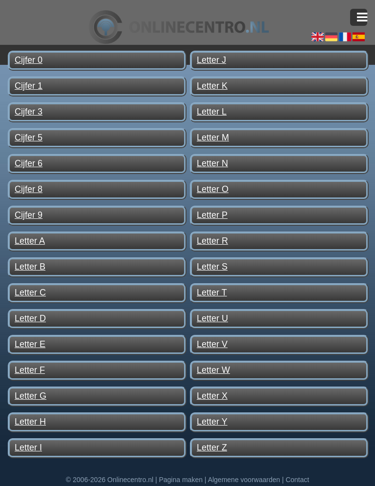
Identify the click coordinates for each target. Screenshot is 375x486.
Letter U (212, 318)
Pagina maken (181, 480)
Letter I (28, 447)
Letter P (212, 215)
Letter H (30, 422)
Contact (297, 480)
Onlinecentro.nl (130, 480)
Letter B (30, 267)
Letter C (30, 292)
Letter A (30, 241)
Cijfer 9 (28, 215)
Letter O (213, 189)
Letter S (212, 267)
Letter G (30, 396)
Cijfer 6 (28, 163)
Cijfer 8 (28, 189)
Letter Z (212, 447)
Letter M (213, 137)
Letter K (212, 86)
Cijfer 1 (28, 86)
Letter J (211, 60)
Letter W (213, 370)
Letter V (212, 344)
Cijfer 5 (28, 137)
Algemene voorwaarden (244, 480)
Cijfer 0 (28, 60)
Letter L (212, 112)
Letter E (30, 344)
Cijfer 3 (28, 112)
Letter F (30, 370)
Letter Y (212, 422)
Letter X (212, 396)
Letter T (212, 292)
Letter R (212, 241)
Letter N (212, 163)
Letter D (30, 318)
